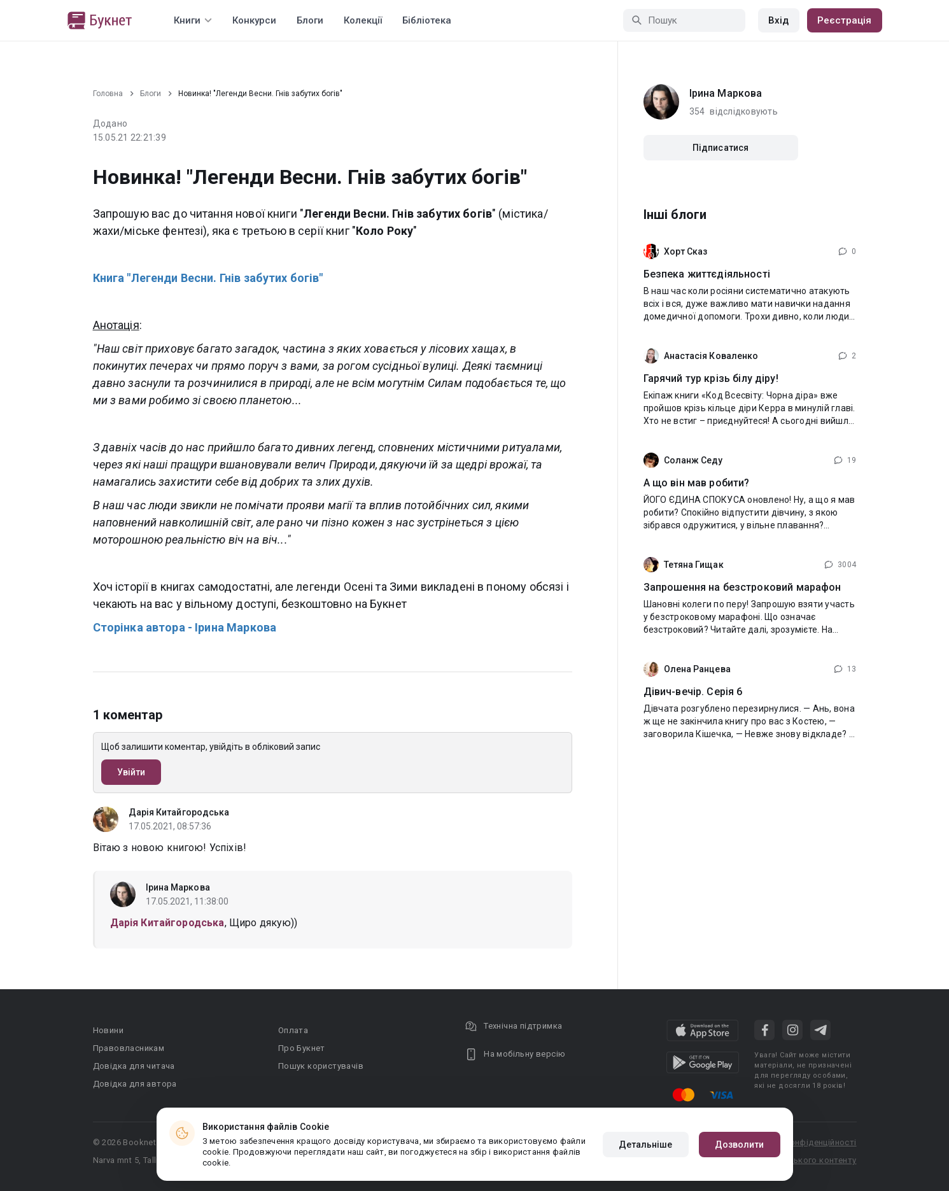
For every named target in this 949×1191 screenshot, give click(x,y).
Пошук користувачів (320, 1066)
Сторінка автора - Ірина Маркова (185, 627)
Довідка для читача (134, 1066)
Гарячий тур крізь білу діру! (710, 378)
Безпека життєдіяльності (706, 274)
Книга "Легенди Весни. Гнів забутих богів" (208, 278)
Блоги (310, 20)
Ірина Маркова (178, 887)
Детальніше (646, 1144)
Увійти (131, 772)
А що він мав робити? (696, 483)
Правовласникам (129, 1048)
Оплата (293, 1030)
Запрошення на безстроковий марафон (742, 587)
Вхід (778, 20)
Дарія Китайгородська (179, 812)
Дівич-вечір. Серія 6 (693, 692)
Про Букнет (301, 1048)
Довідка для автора (135, 1084)
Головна (108, 93)
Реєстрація (844, 20)
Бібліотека (426, 20)
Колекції (363, 20)
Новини (108, 1030)
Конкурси (254, 20)
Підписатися (720, 148)
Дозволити (739, 1144)
